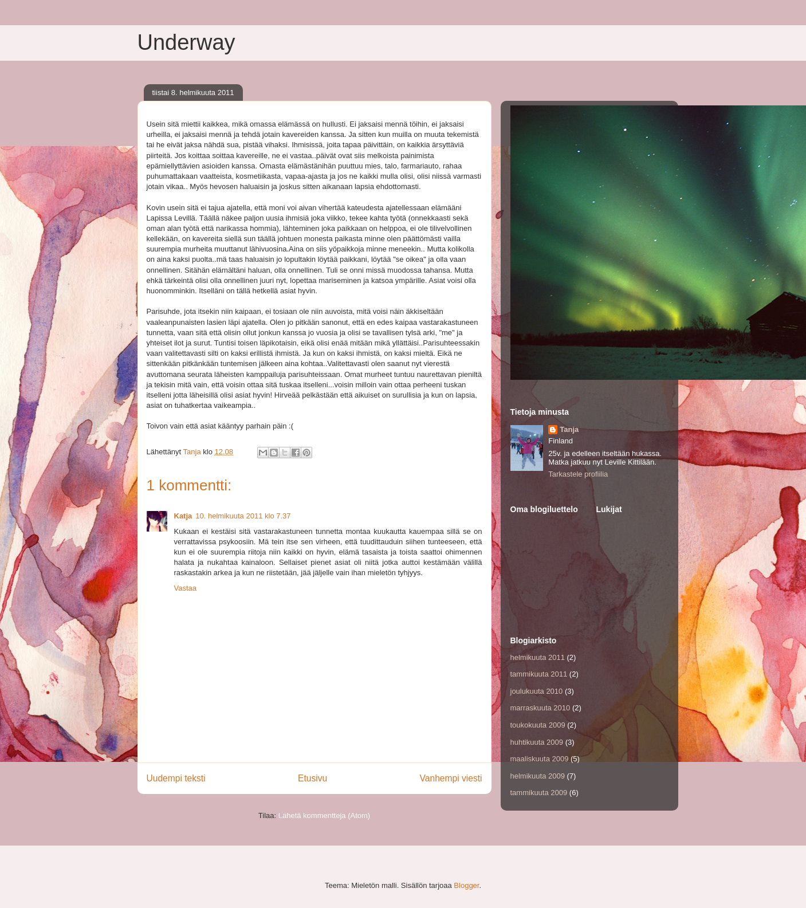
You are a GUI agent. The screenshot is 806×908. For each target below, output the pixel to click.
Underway (186, 42)
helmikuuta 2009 (537, 776)
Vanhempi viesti (451, 778)
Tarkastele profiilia (578, 474)
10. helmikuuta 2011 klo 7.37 (242, 516)
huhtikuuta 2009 (537, 742)
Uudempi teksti (176, 778)
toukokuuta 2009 (537, 725)
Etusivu (312, 778)
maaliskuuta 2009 (539, 758)
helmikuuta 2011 (537, 657)
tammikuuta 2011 (539, 674)
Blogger (466, 885)
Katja (183, 516)
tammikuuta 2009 (539, 792)
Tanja (569, 429)
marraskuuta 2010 (540, 707)
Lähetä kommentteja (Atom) (324, 815)
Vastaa (185, 588)
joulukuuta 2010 (536, 691)
